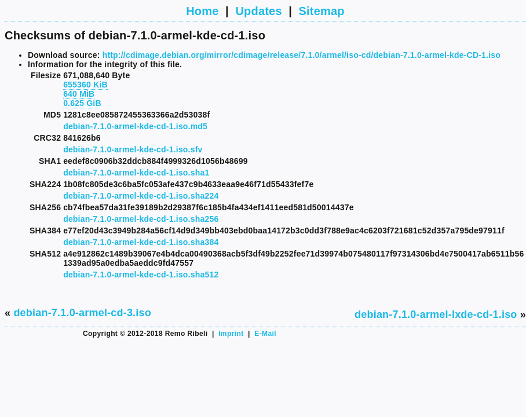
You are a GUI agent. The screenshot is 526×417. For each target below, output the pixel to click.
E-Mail (265, 334)
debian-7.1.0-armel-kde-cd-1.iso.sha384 (140, 242)
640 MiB (78, 93)
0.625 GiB (82, 103)
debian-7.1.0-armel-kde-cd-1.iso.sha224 (140, 195)
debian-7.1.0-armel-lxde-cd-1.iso (436, 314)
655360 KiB (85, 84)
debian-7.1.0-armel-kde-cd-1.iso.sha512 (140, 274)
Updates (258, 11)
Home (202, 11)
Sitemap (322, 11)
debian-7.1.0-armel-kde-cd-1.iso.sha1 (136, 172)
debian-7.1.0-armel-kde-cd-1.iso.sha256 (140, 219)
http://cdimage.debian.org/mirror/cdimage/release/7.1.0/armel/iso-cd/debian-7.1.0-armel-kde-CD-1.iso (302, 55)
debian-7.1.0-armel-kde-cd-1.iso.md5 (135, 126)
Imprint (230, 334)
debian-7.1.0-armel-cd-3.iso (82, 313)
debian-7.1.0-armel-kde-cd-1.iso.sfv (132, 149)
